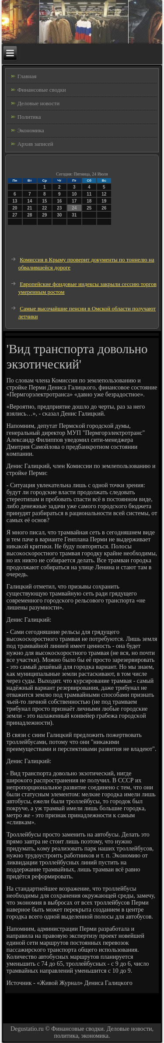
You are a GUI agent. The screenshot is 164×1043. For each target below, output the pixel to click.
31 (74, 215)
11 (89, 194)
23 (59, 208)
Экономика (30, 130)
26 (103, 208)
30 (59, 215)
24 (74, 208)
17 (74, 201)
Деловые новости (38, 103)
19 (103, 201)
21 (29, 208)
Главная (27, 76)
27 (14, 215)
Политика (29, 117)
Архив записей (35, 144)
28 (29, 215)
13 (14, 201)
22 (44, 208)
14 (29, 201)
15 (44, 201)
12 (103, 194)
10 (74, 194)
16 (59, 201)
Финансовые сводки (41, 89)
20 (14, 208)
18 (89, 201)
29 (44, 215)
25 (89, 208)
